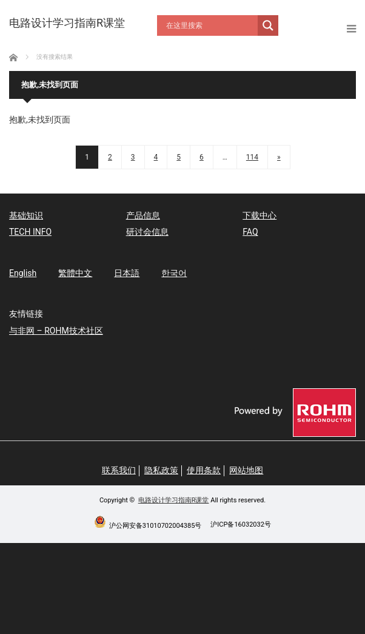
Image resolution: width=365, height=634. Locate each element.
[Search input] (210, 25)
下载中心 (259, 215)
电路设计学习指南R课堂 (173, 500)
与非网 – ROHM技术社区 (56, 331)
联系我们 (119, 470)
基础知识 (26, 215)
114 (252, 157)
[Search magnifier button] (268, 25)
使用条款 (204, 470)
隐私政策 (161, 470)
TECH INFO (30, 232)
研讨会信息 (147, 232)
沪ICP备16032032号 (240, 524)
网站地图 (246, 470)
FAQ (250, 232)
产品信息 (143, 215)
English (22, 273)
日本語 (126, 273)
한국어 (174, 273)
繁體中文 (75, 273)
